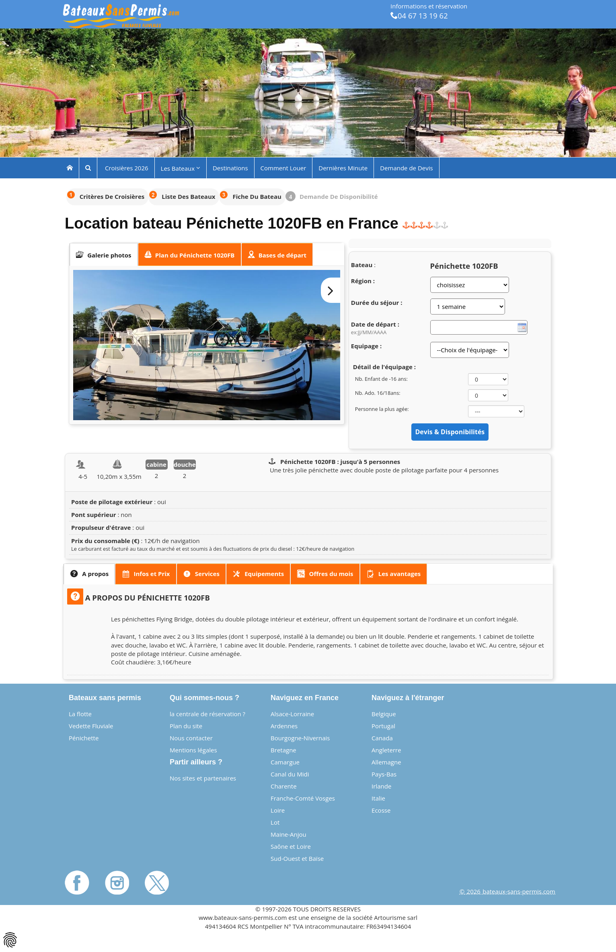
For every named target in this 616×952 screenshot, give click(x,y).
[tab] (104, 254)
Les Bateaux (180, 168)
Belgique (384, 714)
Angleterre (386, 750)
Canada (382, 738)
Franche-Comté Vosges (303, 798)
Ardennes (284, 726)
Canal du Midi (290, 774)
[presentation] (104, 254)
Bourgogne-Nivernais (300, 738)
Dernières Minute (343, 167)
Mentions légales (193, 750)
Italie (378, 798)
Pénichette (84, 738)
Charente (284, 786)
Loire (278, 810)
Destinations (230, 167)
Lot (275, 822)
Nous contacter (191, 738)
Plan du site (186, 726)
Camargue (285, 762)
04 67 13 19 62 (419, 15)
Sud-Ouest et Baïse (297, 858)
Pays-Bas (384, 774)
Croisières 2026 (125, 167)
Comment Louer (283, 167)
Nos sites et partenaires (203, 778)
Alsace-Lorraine (292, 714)
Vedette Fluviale (91, 726)
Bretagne (283, 750)
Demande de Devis (406, 167)
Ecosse (381, 810)
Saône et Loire (291, 846)
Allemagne (386, 762)
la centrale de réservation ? (207, 714)
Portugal (383, 726)
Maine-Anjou (288, 834)
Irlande (381, 786)
